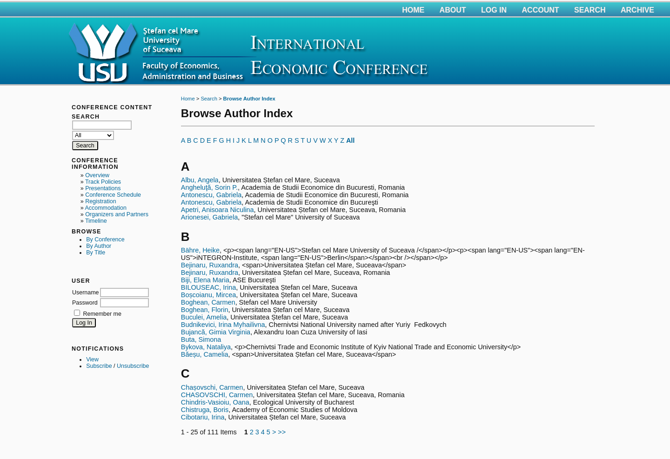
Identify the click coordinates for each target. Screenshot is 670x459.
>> (282, 432)
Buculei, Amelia (204, 317)
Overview (97, 175)
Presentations (103, 188)
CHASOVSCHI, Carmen (217, 395)
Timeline (96, 221)
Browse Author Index (249, 98)
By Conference (105, 239)
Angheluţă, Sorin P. (209, 187)
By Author (98, 246)
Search (590, 10)
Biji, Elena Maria (205, 280)
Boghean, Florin (204, 309)
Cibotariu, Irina (203, 417)
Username (85, 292)
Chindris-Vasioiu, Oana (215, 402)
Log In (494, 10)
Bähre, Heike (200, 250)
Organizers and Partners (116, 214)
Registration (100, 201)
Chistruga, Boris (204, 409)
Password (85, 302)
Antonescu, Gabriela (211, 195)
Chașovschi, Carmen (212, 387)
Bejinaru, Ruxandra (209, 265)
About (453, 10)
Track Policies (103, 182)
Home (413, 10)
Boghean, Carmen (208, 302)
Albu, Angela (200, 180)
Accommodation (105, 208)
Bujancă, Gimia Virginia (215, 332)
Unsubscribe (133, 366)
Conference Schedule (113, 195)
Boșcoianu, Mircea (208, 295)
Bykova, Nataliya (206, 347)
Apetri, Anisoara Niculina (217, 209)
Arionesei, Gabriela (209, 217)
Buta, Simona (201, 339)
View (92, 359)
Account (540, 10)
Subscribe (99, 366)
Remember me (102, 314)
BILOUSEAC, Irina (208, 287)
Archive (637, 10)
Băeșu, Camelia (204, 354)
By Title (95, 252)
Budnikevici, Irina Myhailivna (223, 324)
